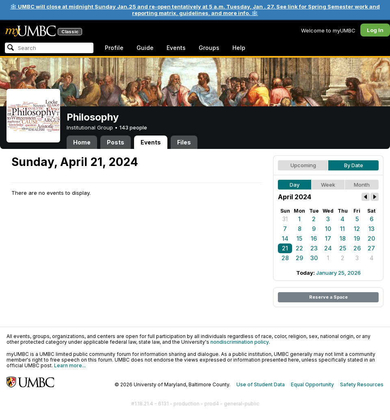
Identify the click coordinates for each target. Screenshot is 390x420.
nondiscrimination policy (239, 342)
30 (314, 257)
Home (82, 142)
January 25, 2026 (338, 272)
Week (328, 184)
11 (342, 228)
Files (184, 142)
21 (285, 248)
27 (371, 248)
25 (342, 248)
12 (357, 228)
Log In (375, 30)
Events (176, 47)
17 (328, 238)
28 (285, 257)
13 (371, 228)
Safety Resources (362, 384)
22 (299, 248)
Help (238, 47)
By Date (353, 165)
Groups (209, 47)
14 (285, 238)
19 (357, 238)
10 (328, 228)
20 (371, 238)
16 (314, 238)
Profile (114, 47)
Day (294, 184)
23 (314, 248)
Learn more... (70, 365)
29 (299, 257)
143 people (133, 127)
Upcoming (303, 165)
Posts (115, 142)
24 (328, 248)
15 (299, 238)
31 (285, 218)
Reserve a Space (328, 297)
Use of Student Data (260, 384)
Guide (145, 47)
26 (357, 248)
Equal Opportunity (312, 384)
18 (343, 238)
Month (362, 184)
